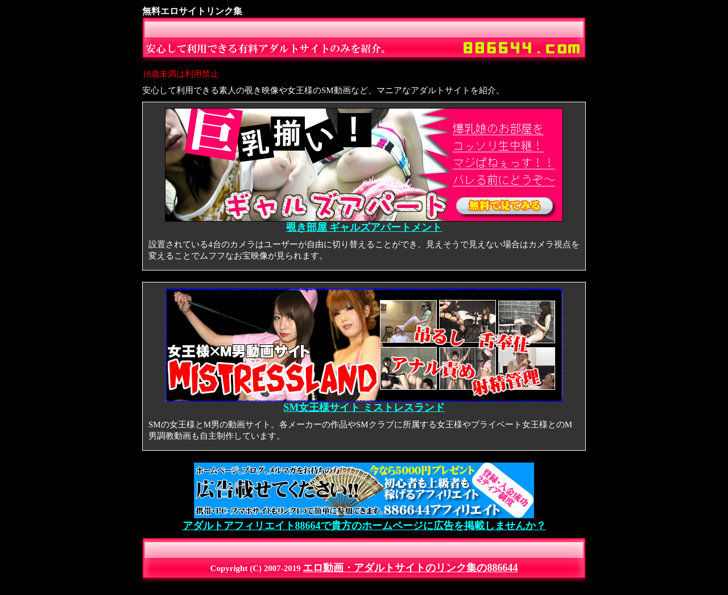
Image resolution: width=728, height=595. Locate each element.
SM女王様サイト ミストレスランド (364, 403)
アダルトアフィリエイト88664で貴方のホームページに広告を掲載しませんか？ (364, 520)
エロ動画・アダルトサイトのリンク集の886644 (410, 567)
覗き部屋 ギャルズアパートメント (364, 223)
